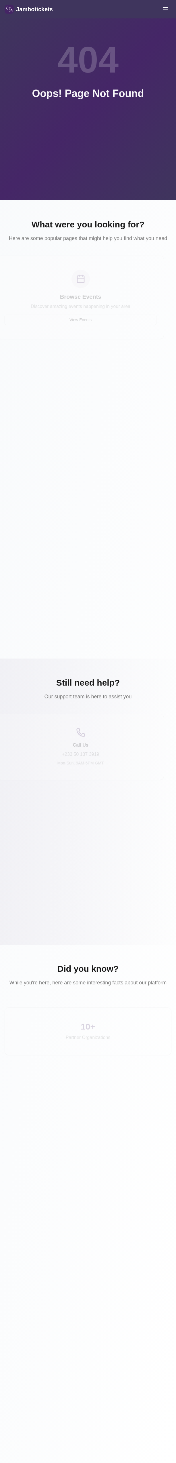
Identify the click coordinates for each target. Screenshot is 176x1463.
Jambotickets (34, 9)
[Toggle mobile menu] (165, 9)
